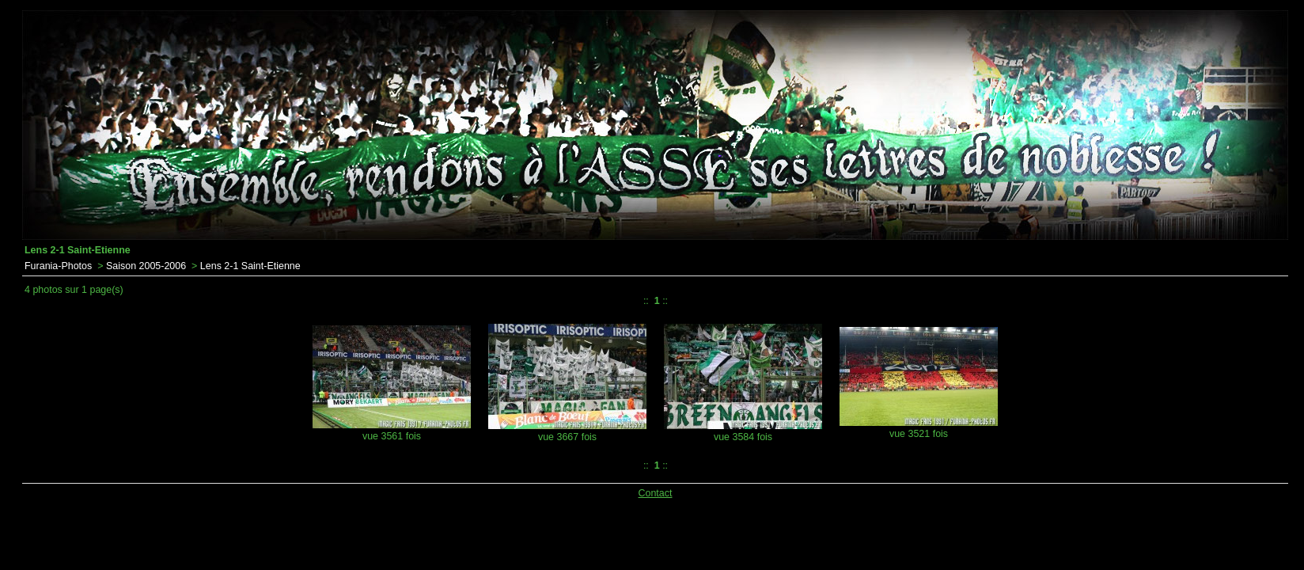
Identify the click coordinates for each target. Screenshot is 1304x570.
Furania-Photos (58, 266)
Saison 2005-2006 (146, 266)
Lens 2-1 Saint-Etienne (250, 266)
